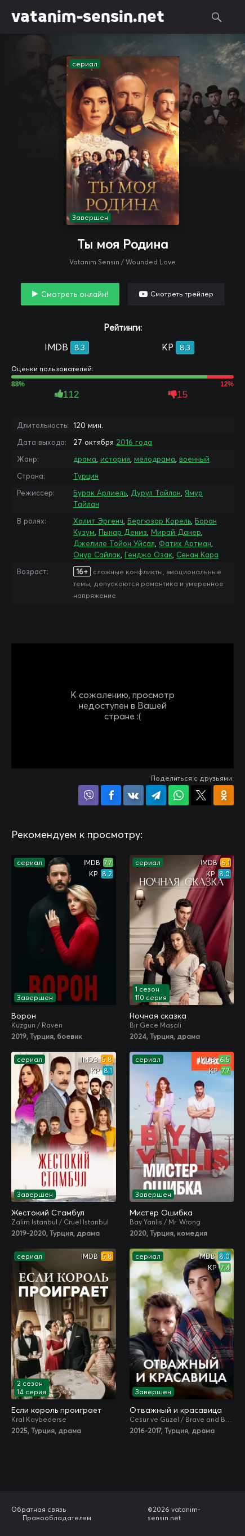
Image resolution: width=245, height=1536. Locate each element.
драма (84, 458)
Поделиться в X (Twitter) (201, 795)
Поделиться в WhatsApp (178, 795)
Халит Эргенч (98, 520)
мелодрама (154, 458)
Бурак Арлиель (100, 492)
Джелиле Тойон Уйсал (114, 543)
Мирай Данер (176, 532)
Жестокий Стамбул (47, 1213)
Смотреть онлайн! (74, 294)
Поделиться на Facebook (111, 795)
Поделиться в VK (133, 795)
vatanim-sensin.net (87, 16)
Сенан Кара (197, 554)
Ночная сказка (158, 1016)
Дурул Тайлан (156, 492)
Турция (86, 475)
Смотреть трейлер (181, 294)
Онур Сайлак (97, 554)
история (115, 458)
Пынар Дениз (123, 532)
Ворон (23, 1016)
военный (194, 458)
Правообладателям (57, 1518)
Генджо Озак (148, 554)
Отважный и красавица (176, 1410)
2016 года (134, 442)
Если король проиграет (56, 1410)
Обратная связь (38, 1509)
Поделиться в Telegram (156, 795)
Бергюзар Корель (159, 520)
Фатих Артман (185, 543)
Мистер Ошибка (161, 1213)
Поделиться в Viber (88, 795)
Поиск (217, 17)
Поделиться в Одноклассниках (223, 795)
